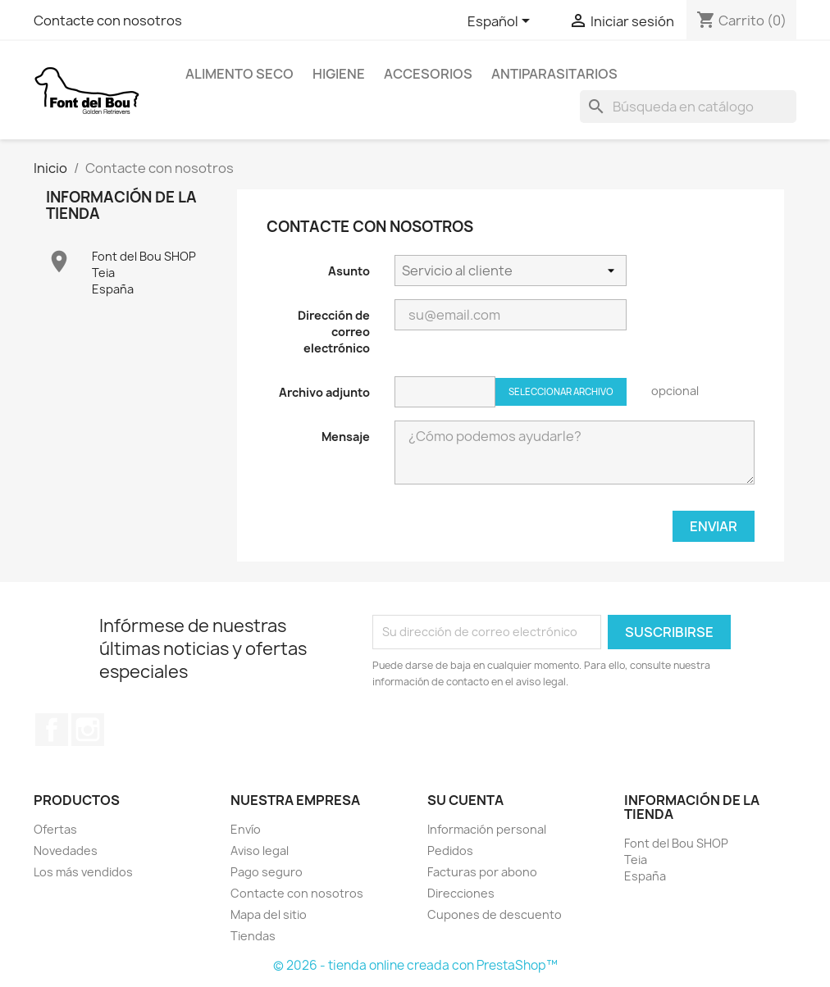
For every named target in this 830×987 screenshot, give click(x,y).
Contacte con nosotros (108, 20)
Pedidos (450, 850)
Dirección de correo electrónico (334, 331)
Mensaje (346, 436)
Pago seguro (266, 872)
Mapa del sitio (268, 914)
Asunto (349, 271)
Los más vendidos (83, 872)
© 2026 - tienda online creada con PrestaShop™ (415, 965)
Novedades (66, 850)
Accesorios (428, 74)
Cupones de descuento (494, 914)
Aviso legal (259, 850)
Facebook (51, 729)
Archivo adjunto (324, 392)
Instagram (87, 729)
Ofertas (55, 829)
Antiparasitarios (554, 74)
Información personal (486, 829)
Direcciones (461, 893)
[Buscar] (688, 106)
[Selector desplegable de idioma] (501, 22)
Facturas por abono (482, 872)
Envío (245, 829)
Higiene (338, 74)
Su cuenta (465, 800)
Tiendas (253, 936)
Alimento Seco (239, 74)
